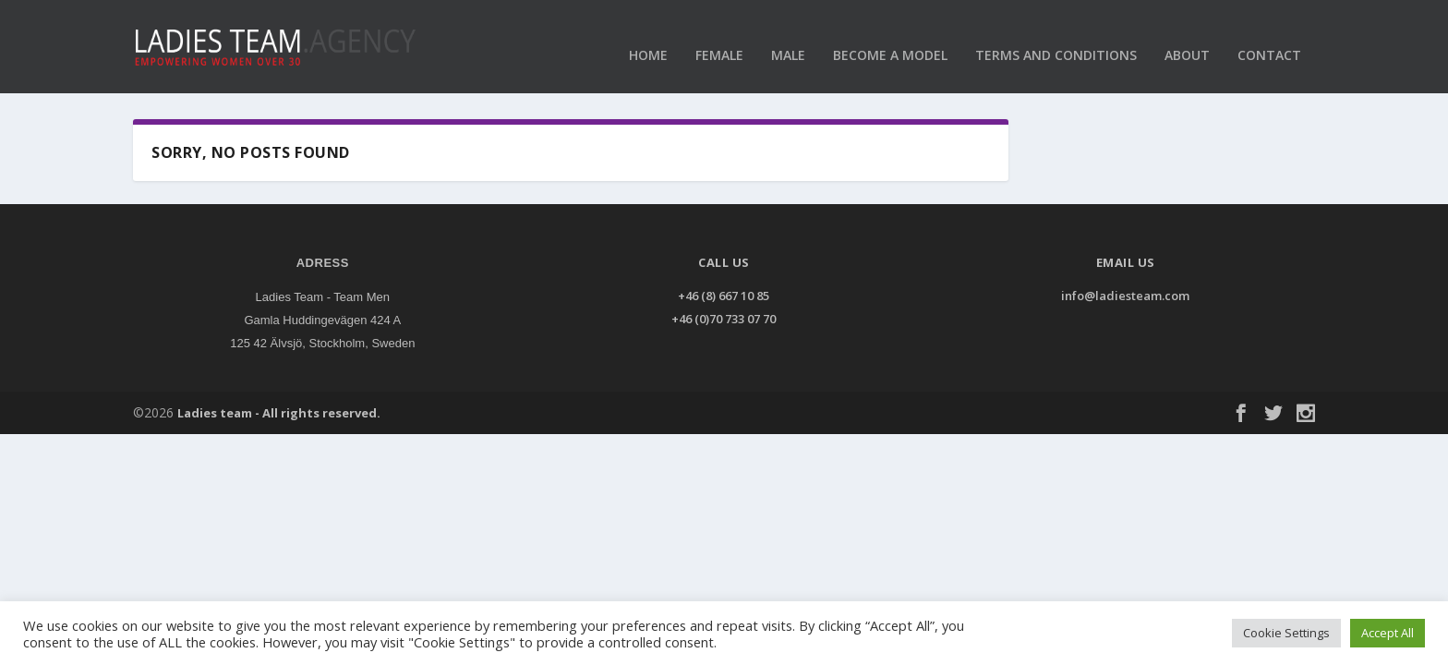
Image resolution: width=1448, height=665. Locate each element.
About (1187, 36)
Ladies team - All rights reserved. (278, 404)
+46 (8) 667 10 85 (723, 287)
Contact (1269, 36)
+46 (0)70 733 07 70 (723, 310)
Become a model (890, 36)
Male (788, 36)
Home (648, 36)
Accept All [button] (1387, 632)
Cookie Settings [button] (1286, 632)
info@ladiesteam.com (1125, 287)
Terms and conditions (1056, 36)
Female (719, 36)
